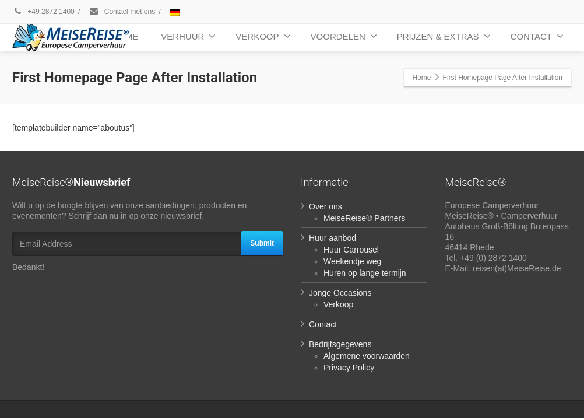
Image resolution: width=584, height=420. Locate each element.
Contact (323, 324)
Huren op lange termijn (364, 273)
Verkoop (338, 304)
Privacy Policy (348, 367)
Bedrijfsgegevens (340, 344)
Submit (262, 243)
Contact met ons (129, 12)
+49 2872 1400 (43, 12)
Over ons (325, 206)
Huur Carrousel (351, 249)
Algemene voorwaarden (366, 355)
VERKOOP (262, 36)
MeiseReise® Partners (364, 218)
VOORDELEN (344, 36)
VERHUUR (188, 36)
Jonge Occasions (340, 293)
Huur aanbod (332, 238)
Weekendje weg (352, 261)
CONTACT (537, 36)
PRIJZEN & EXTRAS (444, 36)
